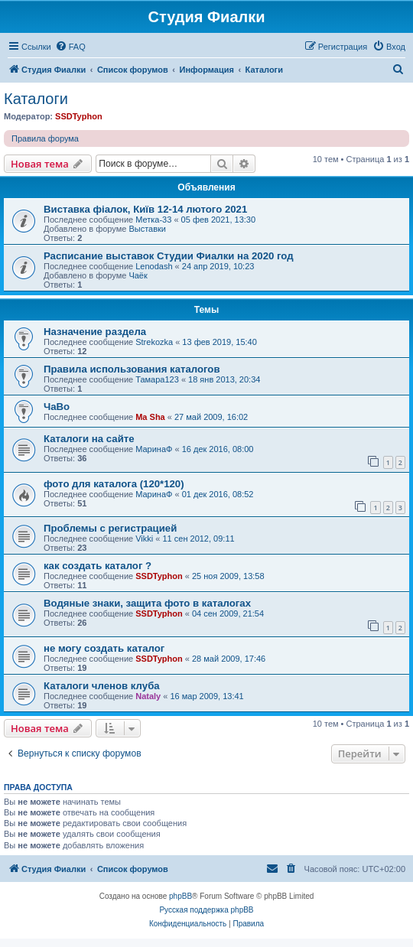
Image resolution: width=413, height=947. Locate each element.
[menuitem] (70, 46)
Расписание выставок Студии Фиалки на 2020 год (169, 256)
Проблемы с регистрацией (110, 528)
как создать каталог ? (97, 565)
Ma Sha (150, 416)
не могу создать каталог (104, 648)
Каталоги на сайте (89, 438)
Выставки (147, 228)
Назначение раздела (95, 331)
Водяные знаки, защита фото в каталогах (147, 603)
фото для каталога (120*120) (114, 484)
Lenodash (153, 266)
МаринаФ (153, 449)
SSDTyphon (78, 116)
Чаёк (137, 275)
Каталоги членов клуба (102, 686)
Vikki (144, 538)
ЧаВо (57, 406)
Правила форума (45, 138)
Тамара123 (157, 379)
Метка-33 (153, 219)
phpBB (180, 896)
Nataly (148, 696)
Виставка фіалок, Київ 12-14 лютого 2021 (145, 209)
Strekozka (154, 342)
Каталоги (36, 98)
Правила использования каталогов (132, 369)
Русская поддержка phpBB (206, 910)
